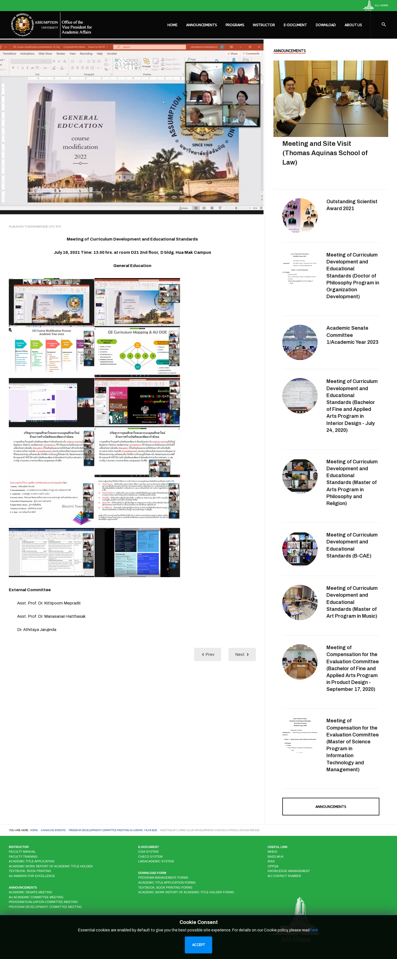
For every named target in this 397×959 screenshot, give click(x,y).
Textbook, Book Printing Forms (165, 887)
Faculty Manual (22, 851)
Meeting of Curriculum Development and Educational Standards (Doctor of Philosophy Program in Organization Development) (352, 275)
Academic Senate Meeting (30, 892)
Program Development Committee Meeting (45, 906)
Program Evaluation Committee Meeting (43, 901)
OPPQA (273, 866)
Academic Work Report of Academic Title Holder (51, 866)
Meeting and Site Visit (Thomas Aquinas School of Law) (325, 153)
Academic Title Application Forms (166, 882)
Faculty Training (23, 856)
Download (326, 25)
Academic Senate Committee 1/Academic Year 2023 (352, 335)
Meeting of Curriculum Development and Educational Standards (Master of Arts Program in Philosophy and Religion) (352, 482)
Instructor (264, 25)
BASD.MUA (275, 856)
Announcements (201, 25)
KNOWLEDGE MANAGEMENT (289, 871)
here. (314, 948)
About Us (353, 25)
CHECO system (150, 856)
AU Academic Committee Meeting (36, 897)
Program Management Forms (163, 877)
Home (172, 25)
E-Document (295, 25)
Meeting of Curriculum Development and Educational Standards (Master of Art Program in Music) (352, 602)
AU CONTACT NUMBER (284, 876)
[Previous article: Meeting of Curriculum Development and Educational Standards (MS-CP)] (207, 654)
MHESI (272, 851)
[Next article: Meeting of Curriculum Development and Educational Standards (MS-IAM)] (242, 654)
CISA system (148, 851)
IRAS (271, 861)
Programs (235, 25)
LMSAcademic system (156, 861)
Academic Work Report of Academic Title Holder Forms (186, 892)
